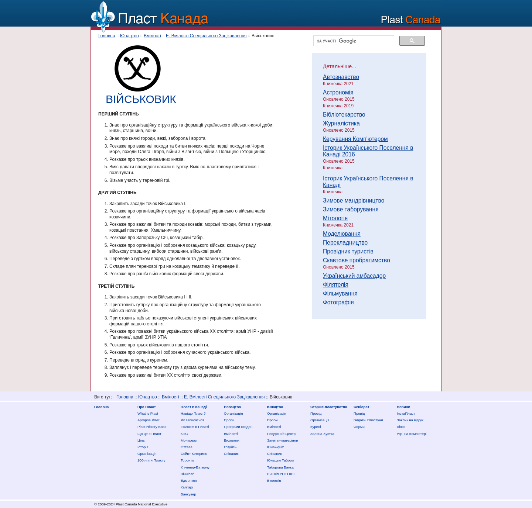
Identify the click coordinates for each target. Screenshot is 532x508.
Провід (315, 413)
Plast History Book (151, 427)
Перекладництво (345, 242)
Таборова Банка (280, 467)
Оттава (186, 447)
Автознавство (341, 77)
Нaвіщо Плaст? (193, 413)
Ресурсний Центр (281, 434)
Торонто (187, 460)
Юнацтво (129, 35)
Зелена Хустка (322, 434)
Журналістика (341, 123)
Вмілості (152, 35)
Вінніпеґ (187, 474)
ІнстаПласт (406, 413)
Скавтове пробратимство (356, 260)
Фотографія (338, 302)
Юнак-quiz (275, 447)
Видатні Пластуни (368, 420)
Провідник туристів (348, 251)
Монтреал (189, 440)
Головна (106, 35)
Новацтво (232, 407)
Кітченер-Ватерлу (195, 467)
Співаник (231, 454)
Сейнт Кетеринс (194, 454)
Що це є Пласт (149, 434)
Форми (359, 427)
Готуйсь (230, 447)
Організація (146, 454)
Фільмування (340, 293)
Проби (229, 420)
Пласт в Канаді (194, 407)
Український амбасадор (354, 276)
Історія (143, 447)
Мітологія (335, 218)
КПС (184, 434)
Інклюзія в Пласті (195, 427)
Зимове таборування (351, 209)
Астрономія (338, 92)
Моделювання (342, 234)
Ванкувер (188, 494)
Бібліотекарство (344, 114)
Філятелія (335, 284)
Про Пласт (146, 407)
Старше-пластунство (328, 407)
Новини (403, 407)
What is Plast (147, 413)
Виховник (231, 440)
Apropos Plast (148, 420)
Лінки (401, 427)
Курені (315, 427)
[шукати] (353, 41)
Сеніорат (361, 407)
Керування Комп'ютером (355, 139)
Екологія (274, 480)
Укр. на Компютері (412, 434)
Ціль (141, 440)
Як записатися (192, 420)
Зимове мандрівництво (353, 200)
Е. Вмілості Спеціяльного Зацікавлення (206, 35)
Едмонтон (189, 480)
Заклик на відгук (410, 420)
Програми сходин (238, 427)
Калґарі (187, 487)
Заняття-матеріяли (282, 440)
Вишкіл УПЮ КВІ (280, 474)
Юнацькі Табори (280, 460)
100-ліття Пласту (151, 460)
